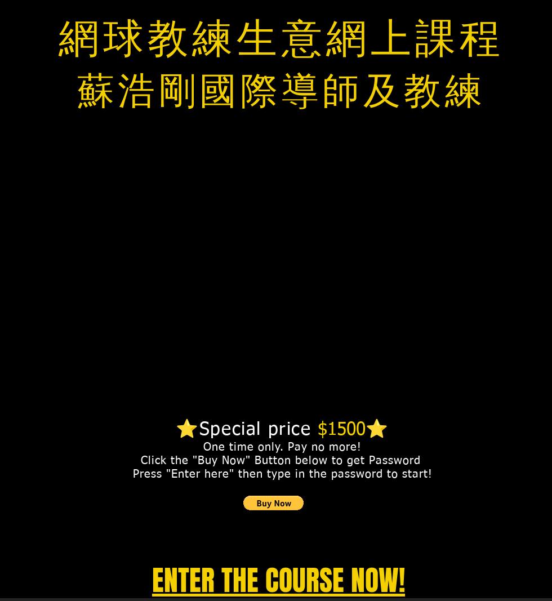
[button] (273, 503)
